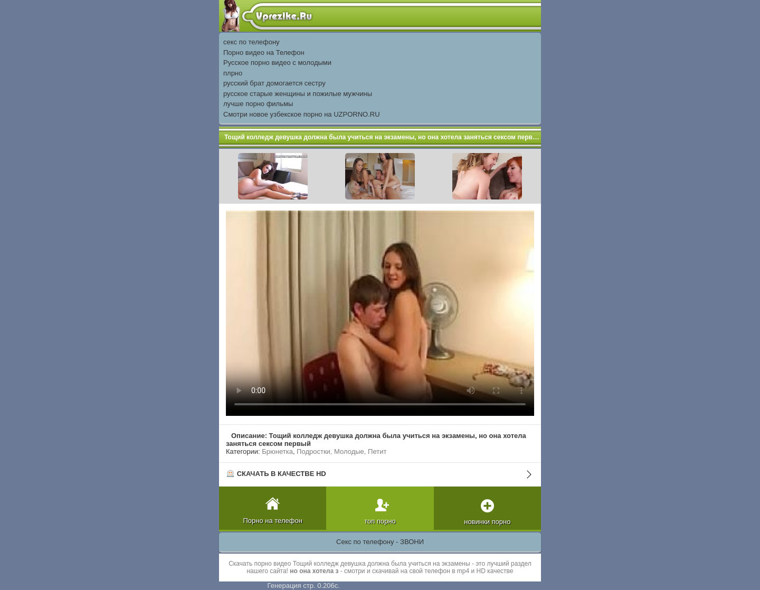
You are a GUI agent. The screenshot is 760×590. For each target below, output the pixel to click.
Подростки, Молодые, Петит (341, 451)
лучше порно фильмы (258, 104)
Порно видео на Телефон (264, 52)
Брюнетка (277, 451)
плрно (232, 73)
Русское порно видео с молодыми (277, 62)
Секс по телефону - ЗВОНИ (380, 542)
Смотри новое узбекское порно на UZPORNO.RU (301, 114)
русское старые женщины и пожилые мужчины (297, 94)
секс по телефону (251, 42)
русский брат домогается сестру (274, 83)
